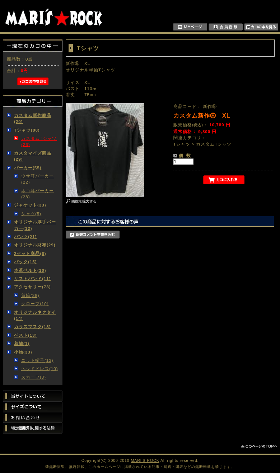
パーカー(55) (28, 167)
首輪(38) (30, 295)
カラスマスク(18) (32, 326)
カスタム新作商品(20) (32, 118)
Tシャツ (181, 144)
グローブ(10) (35, 303)
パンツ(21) (25, 236)
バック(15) (25, 261)
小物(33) (23, 352)
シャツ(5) (31, 213)
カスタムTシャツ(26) (39, 141)
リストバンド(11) (32, 278)
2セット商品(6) (30, 253)
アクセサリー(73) (32, 286)
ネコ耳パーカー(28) (37, 193)
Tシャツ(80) (27, 130)
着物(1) (21, 343)
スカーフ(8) (33, 377)
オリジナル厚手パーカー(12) (35, 224)
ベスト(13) (25, 335)
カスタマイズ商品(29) (32, 156)
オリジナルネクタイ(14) (35, 315)
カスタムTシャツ (214, 144)
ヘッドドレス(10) (39, 368)
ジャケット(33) (30, 205)
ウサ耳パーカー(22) (37, 179)
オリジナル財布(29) (35, 244)
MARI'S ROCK (145, 461)
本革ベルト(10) (30, 270)
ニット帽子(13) (37, 360)
